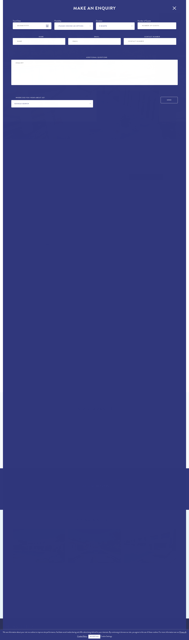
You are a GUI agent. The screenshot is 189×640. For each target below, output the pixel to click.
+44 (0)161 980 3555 (145, 168)
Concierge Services (119, 8)
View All (93, 597)
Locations (34, 8)
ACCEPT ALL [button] (94, 636)
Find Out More (93, 450)
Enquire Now (93, 498)
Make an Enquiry (145, 177)
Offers (48, 8)
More (145, 8)
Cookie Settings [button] (106, 637)
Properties (19, 8)
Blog (136, 8)
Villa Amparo (136, 568)
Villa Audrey (79, 568)
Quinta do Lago (28, 167)
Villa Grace (24, 568)
